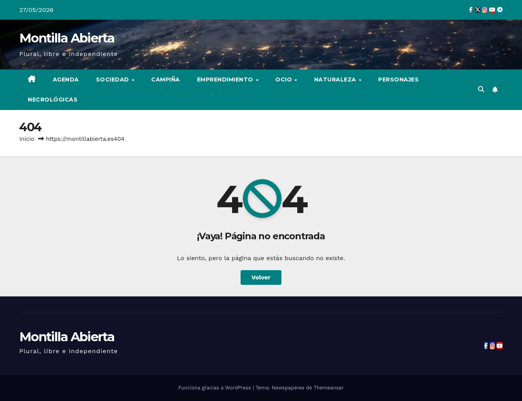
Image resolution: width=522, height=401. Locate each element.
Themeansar (329, 388)
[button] (481, 89)
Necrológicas (52, 99)
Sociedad (113, 79)
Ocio (284, 79)
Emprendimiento (226, 79)
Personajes (398, 79)
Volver (261, 277)
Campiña (165, 79)
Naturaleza (336, 79)
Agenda (66, 79)
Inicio (26, 138)
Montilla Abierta (66, 38)
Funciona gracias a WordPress (215, 388)
